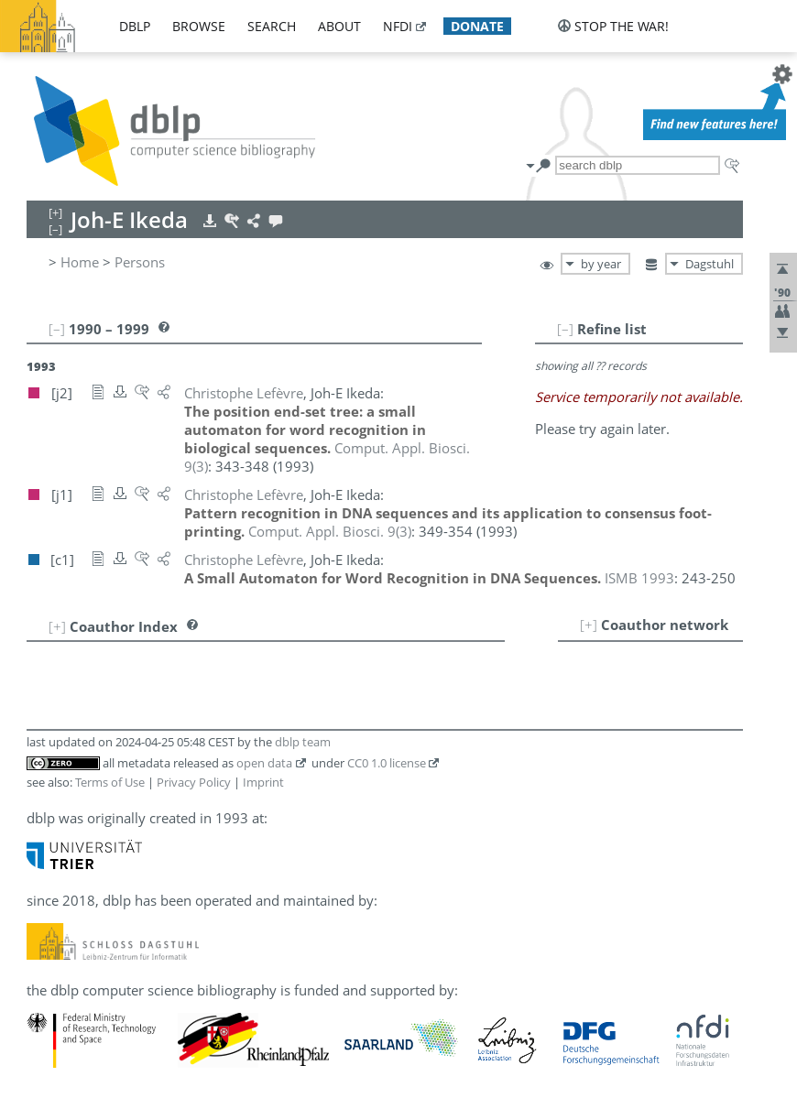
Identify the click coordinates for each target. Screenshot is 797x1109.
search (271, 26)
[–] (565, 329)
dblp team (303, 742)
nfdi (397, 26)
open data (264, 763)
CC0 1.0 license (386, 763)
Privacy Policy (194, 782)
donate (477, 26)
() (329, 531)
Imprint (263, 782)
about (339, 26)
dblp (134, 26)
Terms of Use (110, 782)
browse (198, 26)
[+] (588, 624)
